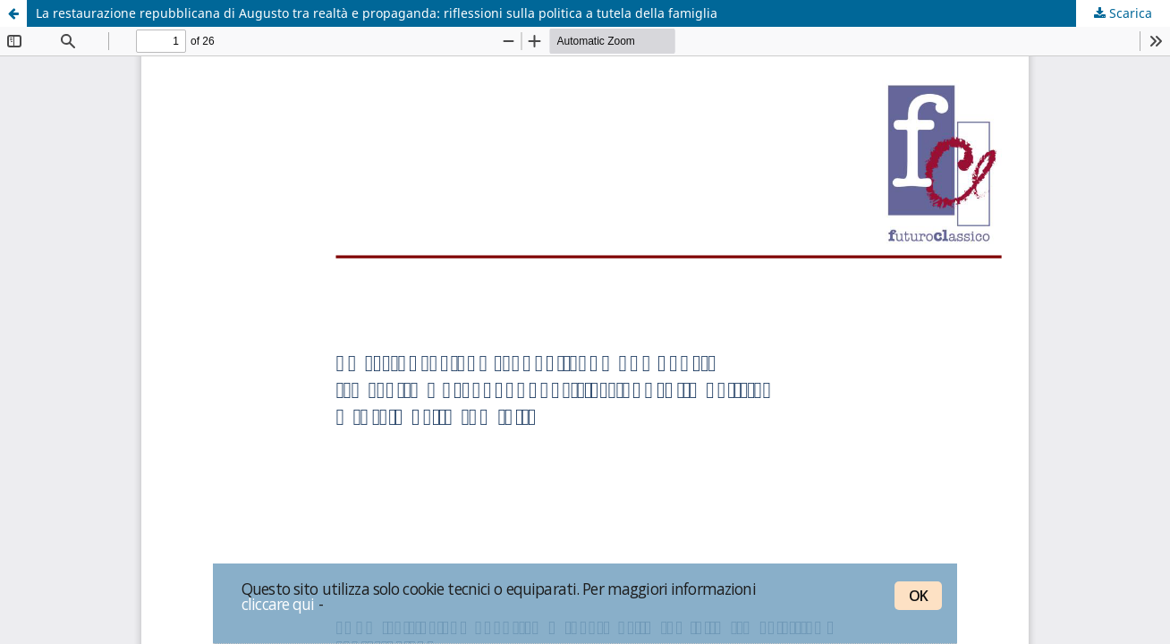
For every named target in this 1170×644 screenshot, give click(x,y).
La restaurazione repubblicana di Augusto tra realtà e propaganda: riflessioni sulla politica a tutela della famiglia (376, 12)
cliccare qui (278, 603)
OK (918, 596)
